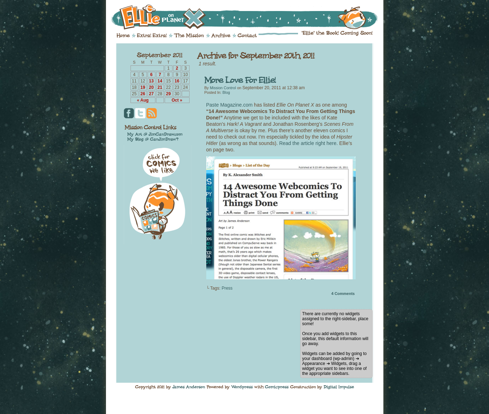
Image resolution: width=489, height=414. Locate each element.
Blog (226, 92)
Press (227, 288)
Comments (343, 293)
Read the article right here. (308, 143)
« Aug (143, 100)
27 (151, 93)
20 (151, 87)
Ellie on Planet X (249, 17)
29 (168, 93)
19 (142, 87)
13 (151, 81)
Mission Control (223, 88)
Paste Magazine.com (229, 105)
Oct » (176, 100)
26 (142, 93)
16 (177, 81)
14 (160, 81)
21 (160, 87)
